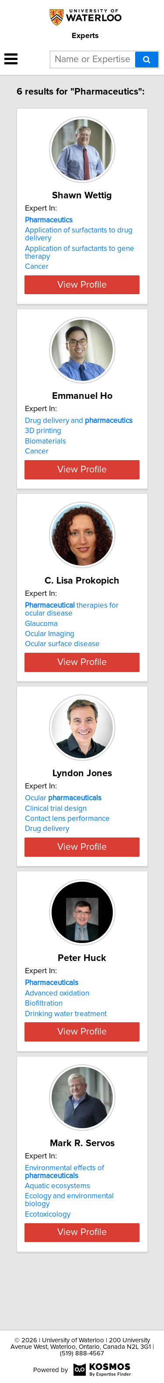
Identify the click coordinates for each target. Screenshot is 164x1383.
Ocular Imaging (49, 650)
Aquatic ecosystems (57, 1241)
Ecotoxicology (47, 1269)
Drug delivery (47, 852)
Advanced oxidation (57, 1032)
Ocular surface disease (62, 660)
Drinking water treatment (66, 1053)
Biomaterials (45, 441)
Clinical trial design (56, 832)
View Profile (82, 284)
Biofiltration (44, 1043)
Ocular (63, 822)
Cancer (37, 267)
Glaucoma (41, 639)
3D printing (43, 431)
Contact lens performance (67, 842)
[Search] (146, 59)
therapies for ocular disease (72, 625)
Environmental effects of (64, 1227)
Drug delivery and (79, 421)
